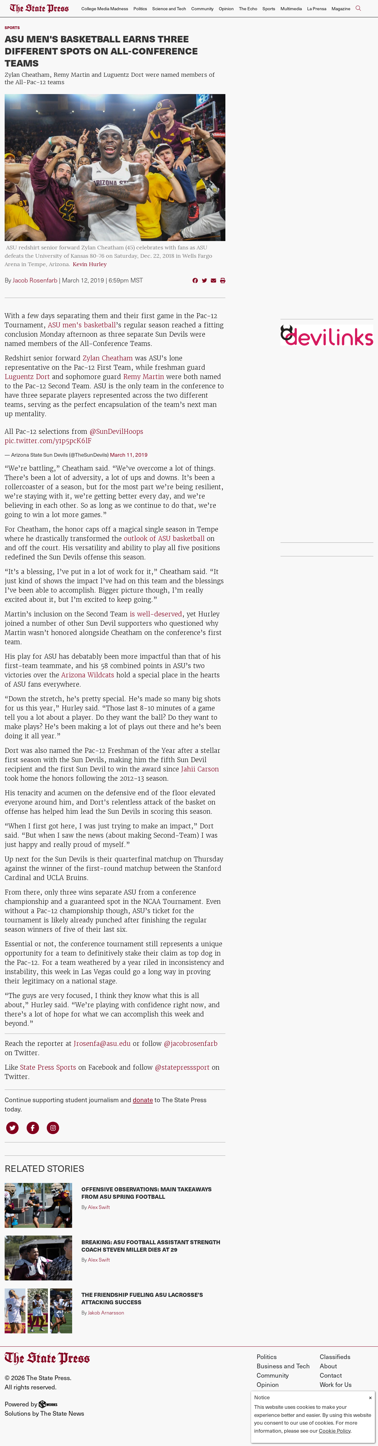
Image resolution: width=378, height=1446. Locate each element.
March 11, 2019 (129, 455)
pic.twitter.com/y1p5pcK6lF (48, 441)
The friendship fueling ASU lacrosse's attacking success (142, 1298)
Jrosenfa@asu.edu (102, 1043)
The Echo (248, 8)
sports (12, 27)
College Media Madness (104, 8)
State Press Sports (48, 1067)
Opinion (226, 8)
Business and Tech (283, 1365)
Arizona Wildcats (87, 675)
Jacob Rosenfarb (35, 280)
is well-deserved (156, 614)
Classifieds (335, 1356)
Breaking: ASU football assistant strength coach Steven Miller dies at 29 (150, 1245)
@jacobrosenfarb (191, 1043)
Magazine (341, 8)
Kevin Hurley (90, 265)
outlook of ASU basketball (164, 538)
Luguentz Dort (28, 377)
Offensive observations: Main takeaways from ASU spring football (146, 1192)
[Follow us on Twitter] (12, 1127)
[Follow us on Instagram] (53, 1127)
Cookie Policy (334, 1431)
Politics (140, 8)
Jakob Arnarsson (106, 1312)
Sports (269, 8)
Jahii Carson (200, 769)
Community (202, 8)
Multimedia (291, 8)
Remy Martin (143, 377)
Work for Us (336, 1384)
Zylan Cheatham (108, 358)
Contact (331, 1375)
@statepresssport (183, 1067)
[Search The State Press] (358, 9)
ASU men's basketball (82, 325)
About (328, 1365)
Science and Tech (169, 8)
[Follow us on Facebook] (33, 1127)
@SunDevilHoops (116, 431)
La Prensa (316, 8)
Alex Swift (99, 1207)
